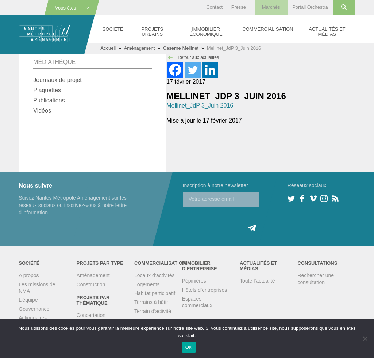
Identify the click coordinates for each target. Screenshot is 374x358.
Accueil (108, 48)
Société (113, 29)
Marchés (271, 7)
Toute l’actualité (257, 281)
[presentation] (238, 221)
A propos (29, 275)
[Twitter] (193, 70)
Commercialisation (267, 29)
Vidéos (42, 111)
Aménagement (139, 48)
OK (188, 347)
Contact (214, 7)
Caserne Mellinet (181, 48)
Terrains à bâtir (151, 302)
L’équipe (28, 300)
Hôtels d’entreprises (204, 290)
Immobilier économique (205, 31)
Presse (238, 7)
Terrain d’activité (152, 311)
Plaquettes (47, 90)
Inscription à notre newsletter (215, 185)
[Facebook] (175, 70)
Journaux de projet (57, 80)
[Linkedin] (210, 70)
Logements (146, 284)
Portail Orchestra (310, 7)
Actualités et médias (327, 31)
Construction (91, 284)
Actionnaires (33, 318)
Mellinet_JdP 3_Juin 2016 (199, 105)
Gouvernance (34, 309)
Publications (49, 100)
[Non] (365, 338)
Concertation (91, 315)
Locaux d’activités (154, 275)
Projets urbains (152, 31)
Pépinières (194, 281)
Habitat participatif (154, 293)
